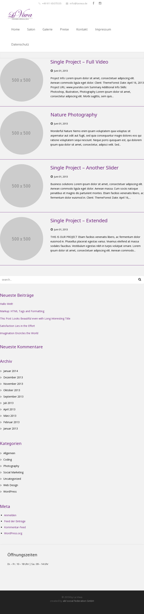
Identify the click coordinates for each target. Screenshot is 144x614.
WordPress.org (13, 533)
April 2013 (9, 409)
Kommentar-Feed (15, 527)
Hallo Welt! (6, 304)
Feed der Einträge (15, 521)
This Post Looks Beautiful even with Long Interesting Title (35, 318)
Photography (11, 466)
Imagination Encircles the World (19, 333)
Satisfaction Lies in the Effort (17, 326)
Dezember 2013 (13, 377)
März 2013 (9, 415)
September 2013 (13, 396)
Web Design (10, 485)
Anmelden (10, 515)
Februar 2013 (11, 422)
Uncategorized (12, 478)
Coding (7, 459)
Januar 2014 (10, 371)
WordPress (10, 491)
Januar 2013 (10, 428)
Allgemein (9, 453)
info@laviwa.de (78, 3)
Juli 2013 (8, 403)
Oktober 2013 (11, 390)
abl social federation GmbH (78, 601)
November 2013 (13, 384)
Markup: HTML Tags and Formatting (22, 311)
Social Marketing (13, 472)
